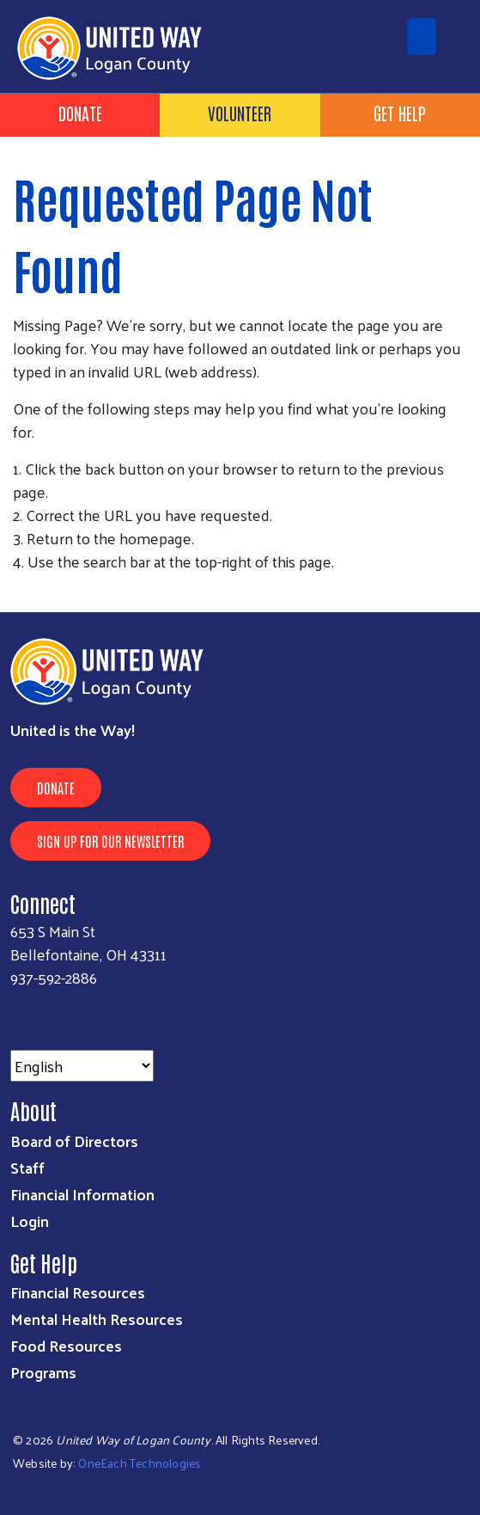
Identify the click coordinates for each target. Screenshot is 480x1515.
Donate (80, 112)
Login (29, 1220)
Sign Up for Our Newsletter (110, 841)
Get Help (400, 112)
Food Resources (66, 1345)
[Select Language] (82, 1066)
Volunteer (239, 112)
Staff (27, 1167)
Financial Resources (77, 1292)
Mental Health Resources (96, 1318)
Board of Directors (74, 1140)
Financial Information (82, 1194)
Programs (43, 1372)
